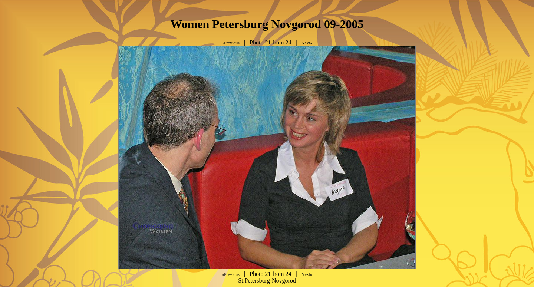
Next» (306, 43)
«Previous (231, 43)
